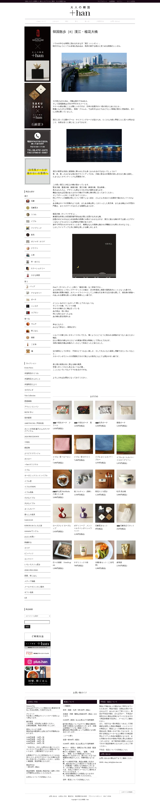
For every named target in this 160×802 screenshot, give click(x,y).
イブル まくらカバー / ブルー (104, 458)
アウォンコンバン (31, 407)
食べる (86, 21)
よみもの (63, 21)
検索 (27, 627)
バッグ (30, 287)
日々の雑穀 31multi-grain (62, 564)
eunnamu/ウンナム (31, 531)
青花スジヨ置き (102, 492)
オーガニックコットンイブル (36, 476)
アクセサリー (34, 293)
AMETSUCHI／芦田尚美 (34, 424)
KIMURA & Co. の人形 (33, 526)
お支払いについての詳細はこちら (38, 777)
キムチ (31, 324)
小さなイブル (29, 498)
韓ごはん (32, 331)
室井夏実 (28, 418)
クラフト (32, 248)
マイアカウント (101, 1)
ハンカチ (32, 306)
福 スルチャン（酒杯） (83, 492)
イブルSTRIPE (30, 487)
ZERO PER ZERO (31, 570)
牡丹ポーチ (101, 423)
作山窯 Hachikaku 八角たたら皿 (61, 493)
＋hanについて (50, 21)
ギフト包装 (28, 593)
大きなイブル (29, 504)
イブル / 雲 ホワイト (82, 457)
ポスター (28, 459)
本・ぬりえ (33, 262)
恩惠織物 (28, 401)
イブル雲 (28, 481)
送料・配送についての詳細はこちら (76, 780)
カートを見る (130, 1)
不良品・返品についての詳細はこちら (113, 750)
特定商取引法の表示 (81, 796)
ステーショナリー (35, 269)
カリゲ (27, 548)
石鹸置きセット (101, 526)
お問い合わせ (110, 21)
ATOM (109, 796)
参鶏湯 (119, 563)
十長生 (27, 442)
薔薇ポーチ (121, 423)
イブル (31, 221)
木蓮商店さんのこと (32, 379)
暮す (72, 21)
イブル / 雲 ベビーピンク (62, 458)
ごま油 (31, 344)
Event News (28, 368)
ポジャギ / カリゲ (35, 242)
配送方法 (70, 796)
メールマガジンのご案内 (34, 587)
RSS (104, 796)
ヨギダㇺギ (28, 390)
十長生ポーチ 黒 (83, 423)
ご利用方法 (96, 21)
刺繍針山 (28, 543)
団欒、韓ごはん (30, 576)
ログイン (119, 1)
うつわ (31, 215)
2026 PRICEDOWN (31, 437)
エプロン (32, 313)
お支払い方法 (63, 796)
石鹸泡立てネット (125, 526)
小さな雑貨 (33, 275)
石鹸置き (32, 208)
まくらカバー (29, 509)
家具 (30, 235)
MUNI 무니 (28, 412)
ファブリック (34, 228)
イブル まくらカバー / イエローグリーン (125, 459)
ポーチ (31, 300)
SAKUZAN (28, 520)
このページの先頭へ (127, 792)
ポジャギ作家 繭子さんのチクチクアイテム (37, 430)
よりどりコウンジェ (32, 454)
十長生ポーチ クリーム (62, 424)
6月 (25, 598)
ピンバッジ (28, 554)
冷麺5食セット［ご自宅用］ (104, 564)
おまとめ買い (29, 537)
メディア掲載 (29, 582)
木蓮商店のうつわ (31, 374)
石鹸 (30, 201)
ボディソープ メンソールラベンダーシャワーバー (83, 528)
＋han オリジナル (31, 465)
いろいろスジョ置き (32, 565)
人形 (30, 255)
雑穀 (30, 338)
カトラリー (28, 559)
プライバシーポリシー (95, 796)
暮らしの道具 (29, 515)
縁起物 (27, 448)
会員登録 (112, 1)
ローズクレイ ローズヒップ (62, 527)
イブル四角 (28, 493)
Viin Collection (29, 396)
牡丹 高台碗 (121, 492)
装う (78, 21)
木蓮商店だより (30, 385)
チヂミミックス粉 (81, 563)
